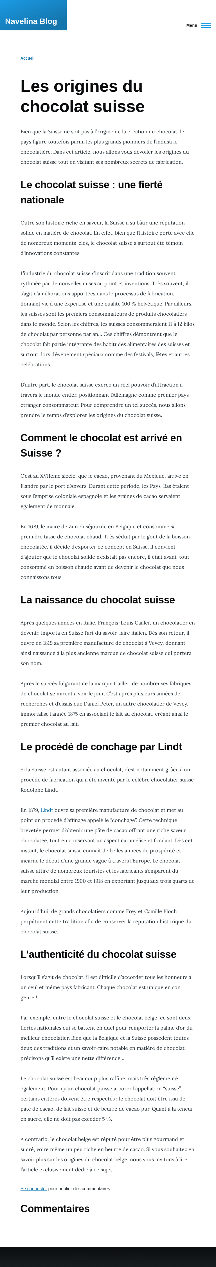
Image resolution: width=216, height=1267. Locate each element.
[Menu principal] (197, 25)
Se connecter (34, 1188)
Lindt (47, 810)
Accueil (28, 58)
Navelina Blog (31, 21)
